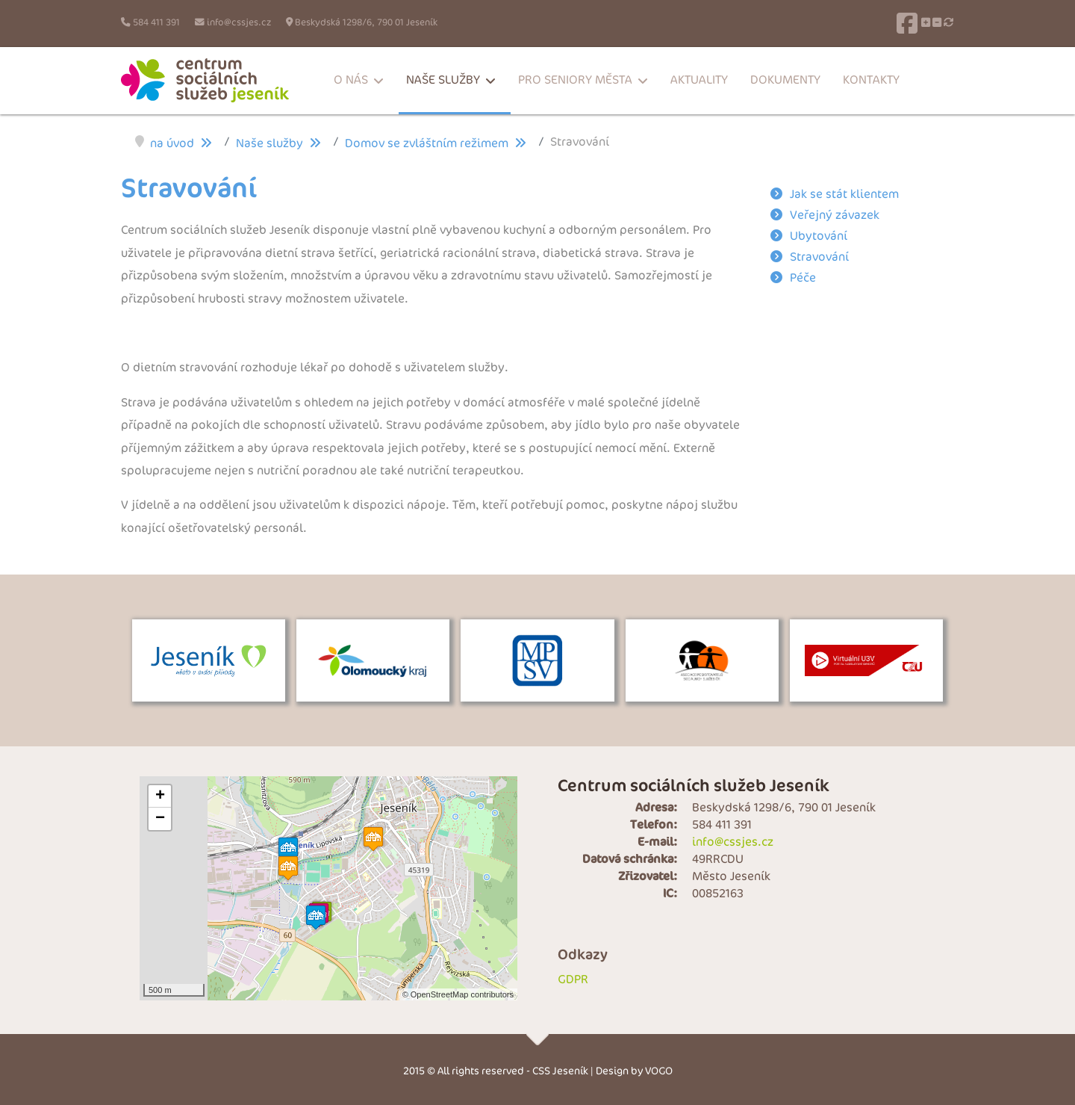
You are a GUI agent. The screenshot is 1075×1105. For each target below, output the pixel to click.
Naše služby (443, 80)
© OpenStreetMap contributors (458, 994)
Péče (803, 278)
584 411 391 (156, 23)
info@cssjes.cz (239, 23)
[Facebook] (907, 23)
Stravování (819, 257)
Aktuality (699, 80)
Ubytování (818, 236)
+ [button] (160, 796)
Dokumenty (785, 80)
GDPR (573, 979)
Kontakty (871, 80)
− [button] (160, 819)
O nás (351, 80)
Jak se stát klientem (844, 194)
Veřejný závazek (834, 215)
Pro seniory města (575, 80)
